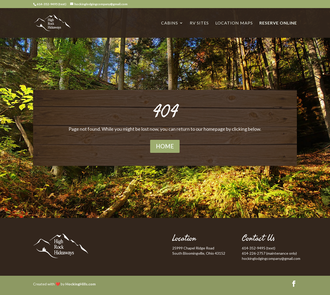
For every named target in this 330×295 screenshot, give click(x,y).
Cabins (169, 23)
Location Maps (234, 23)
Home (165, 146)
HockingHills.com (80, 284)
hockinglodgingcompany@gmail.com (271, 258)
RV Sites (199, 23)
